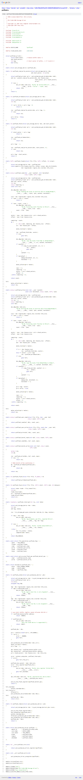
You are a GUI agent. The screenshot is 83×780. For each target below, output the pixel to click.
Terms (18, 777)
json (80, 777)
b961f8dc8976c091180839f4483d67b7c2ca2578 (51, 8)
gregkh (22, 8)
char (77, 8)
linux (3, 8)
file (35, 14)
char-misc (30, 8)
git (18, 8)
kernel (13, 8)
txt (76, 777)
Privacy (14, 777)
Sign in (79, 2)
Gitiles (9, 777)
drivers (72, 8)
